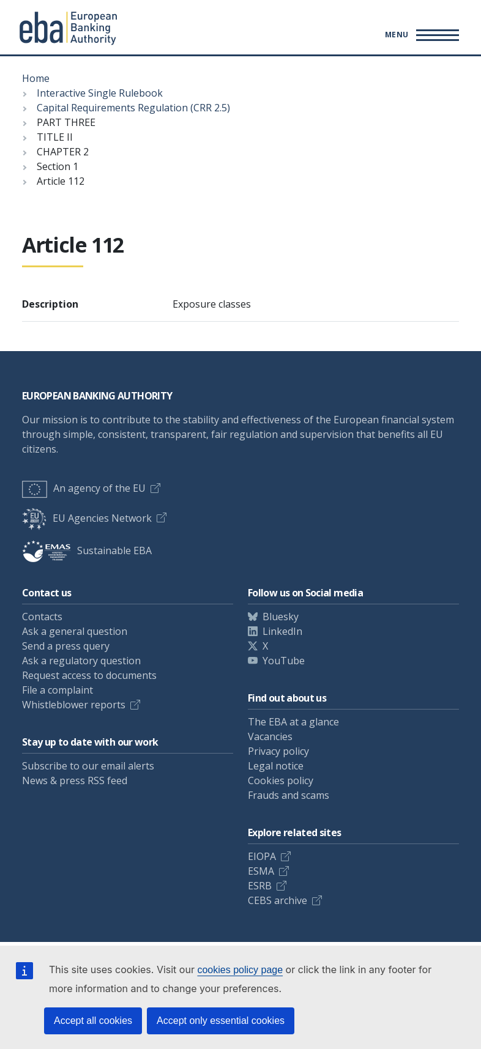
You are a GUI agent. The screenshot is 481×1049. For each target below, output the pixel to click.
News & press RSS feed (74, 780)
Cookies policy (280, 780)
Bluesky (281, 616)
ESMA (261, 871)
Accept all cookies (93, 1020)
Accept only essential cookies (221, 1020)
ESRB (260, 885)
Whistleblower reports (73, 704)
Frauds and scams (288, 795)
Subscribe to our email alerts (88, 766)
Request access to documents (89, 675)
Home (36, 78)
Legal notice (276, 766)
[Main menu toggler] (420, 34)
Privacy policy (278, 751)
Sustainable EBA (87, 550)
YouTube (284, 660)
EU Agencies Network (87, 518)
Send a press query (66, 646)
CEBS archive (277, 900)
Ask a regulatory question (81, 660)
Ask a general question (74, 631)
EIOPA (262, 856)
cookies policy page (240, 970)
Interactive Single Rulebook (100, 93)
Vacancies (270, 736)
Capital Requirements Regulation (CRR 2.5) (133, 107)
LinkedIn (282, 631)
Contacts (42, 616)
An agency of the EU (84, 488)
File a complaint (57, 690)
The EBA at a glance (293, 721)
